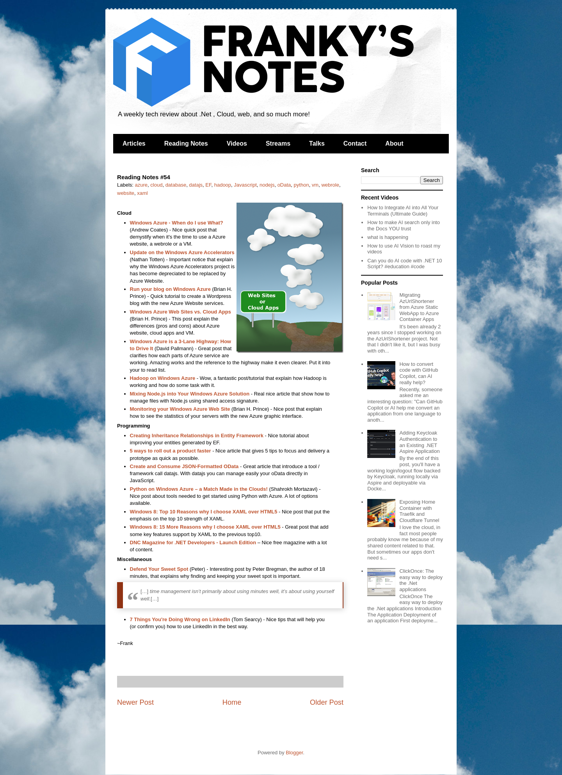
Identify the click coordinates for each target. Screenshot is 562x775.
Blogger (294, 752)
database (176, 185)
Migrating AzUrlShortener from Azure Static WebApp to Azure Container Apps (419, 307)
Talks (317, 143)
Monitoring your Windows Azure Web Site (180, 409)
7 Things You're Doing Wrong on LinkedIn (180, 619)
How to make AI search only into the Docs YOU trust (403, 225)
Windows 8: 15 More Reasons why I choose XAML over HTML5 (205, 527)
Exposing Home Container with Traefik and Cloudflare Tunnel (419, 511)
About (394, 143)
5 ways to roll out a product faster (170, 451)
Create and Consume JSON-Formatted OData (184, 466)
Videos (237, 143)
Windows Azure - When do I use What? (176, 223)
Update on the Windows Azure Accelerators (182, 252)
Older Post (326, 702)
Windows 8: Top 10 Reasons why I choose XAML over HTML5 (203, 512)
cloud (156, 185)
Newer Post (135, 702)
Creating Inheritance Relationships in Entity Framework (197, 435)
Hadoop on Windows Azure (163, 378)
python (301, 185)
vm (315, 185)
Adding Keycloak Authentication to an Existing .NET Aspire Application (419, 442)
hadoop (222, 185)
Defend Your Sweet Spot (159, 569)
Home (232, 702)
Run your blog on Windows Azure (170, 289)
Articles (134, 143)
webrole (330, 185)
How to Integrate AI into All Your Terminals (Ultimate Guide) (402, 211)
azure (141, 185)
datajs (196, 185)
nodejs (267, 185)
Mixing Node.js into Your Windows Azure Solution (190, 394)
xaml (142, 193)
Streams (278, 143)
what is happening (387, 237)
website (125, 193)
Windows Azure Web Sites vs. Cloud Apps (180, 312)
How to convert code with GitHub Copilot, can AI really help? (418, 373)
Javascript (245, 185)
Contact (355, 143)
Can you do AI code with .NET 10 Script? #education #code (404, 264)
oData (284, 185)
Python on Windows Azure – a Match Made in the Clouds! (199, 489)
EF (208, 185)
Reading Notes (186, 143)
